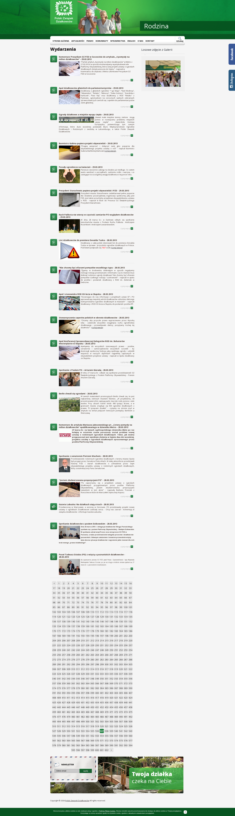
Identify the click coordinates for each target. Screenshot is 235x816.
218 (121, 640)
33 (130, 588)
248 (102, 650)
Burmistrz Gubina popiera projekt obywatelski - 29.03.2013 (88, 143)
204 (54, 640)
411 (68, 697)
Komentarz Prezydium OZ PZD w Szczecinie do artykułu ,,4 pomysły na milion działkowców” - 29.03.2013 (94, 58)
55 (73, 597)
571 (102, 740)
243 (78, 650)
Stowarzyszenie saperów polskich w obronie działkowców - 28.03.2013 (94, 317)
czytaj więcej (126, 80)
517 (87, 726)
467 (92, 712)
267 (111, 654)
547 (68, 735)
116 (121, 611)
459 (54, 712)
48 (121, 592)
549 (78, 735)
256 (59, 654)
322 (130, 669)
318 (111, 669)
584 (83, 745)
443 (59, 707)
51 (54, 597)
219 (126, 640)
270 (126, 654)
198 (107, 635)
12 (111, 583)
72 (73, 602)
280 (92, 659)
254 (130, 650)
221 (54, 645)
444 (64, 707)
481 (78, 716)
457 (126, 707)
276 (73, 659)
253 (126, 650)
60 (97, 597)
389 (126, 688)
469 (102, 712)
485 (97, 716)
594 (130, 745)
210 (83, 640)
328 (78, 673)
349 (97, 678)
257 (64, 654)
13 (116, 583)
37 (68, 592)
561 (54, 740)
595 (73, 750)
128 (97, 616)
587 (97, 745)
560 (130, 735)
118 (130, 611)
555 (107, 735)
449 (87, 707)
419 (107, 697)
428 (68, 702)
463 (73, 712)
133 (121, 616)
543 (130, 731)
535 (92, 731)
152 (130, 621)
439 (121, 702)
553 (97, 735)
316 (102, 669)
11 (106, 583)
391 (54, 692)
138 (64, 621)
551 (87, 735)
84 (130, 602)
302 (116, 664)
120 (59, 616)
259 (73, 654)
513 (68, 726)
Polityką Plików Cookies (107, 811)
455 (116, 707)
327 (73, 673)
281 (97, 659)
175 (78, 631)
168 (126, 626)
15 (125, 583)
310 (73, 669)
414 (83, 697)
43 (97, 592)
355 (126, 678)
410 (64, 697)
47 (116, 592)
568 (87, 740)
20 (68, 588)
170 (54, 631)
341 (59, 678)
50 (130, 592)
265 (102, 654)
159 (83, 626)
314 (92, 669)
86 (59, 607)
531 (73, 731)
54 (68, 597)
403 (111, 692)
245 (87, 650)
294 (78, 664)
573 (111, 740)
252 (121, 650)
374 (54, 688)
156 (68, 626)
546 (64, 735)
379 (78, 688)
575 (121, 740)
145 (97, 621)
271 (130, 654)
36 (63, 592)
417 (97, 697)
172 (64, 631)
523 (116, 726)
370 (116, 683)
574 (116, 740)
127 (92, 616)
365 (92, 683)
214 (102, 640)
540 (116, 731)
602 (107, 750)
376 (64, 688)
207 (68, 640)
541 (121, 731)
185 (126, 631)
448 (83, 707)
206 (64, 640)
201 (121, 635)
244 (83, 650)
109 (87, 611)
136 (54, 621)
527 (54, 731)
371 (121, 683)
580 (64, 745)
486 (102, 716)
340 (54, 678)
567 (83, 740)
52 (59, 597)
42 (92, 592)
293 (73, 664)
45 (106, 592)
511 (59, 726)
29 (111, 588)
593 (126, 745)
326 (68, 673)
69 (59, 602)
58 (87, 597)
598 (87, 750)
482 (83, 716)
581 (68, 745)
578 (54, 745)
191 (73, 635)
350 (102, 678)
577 (130, 740)
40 (82, 592)
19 (63, 588)
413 (78, 697)
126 (87, 616)
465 (83, 712)
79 (106, 602)
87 (63, 607)
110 (92, 611)
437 (111, 702)
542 (126, 731)
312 (83, 669)
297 (92, 664)
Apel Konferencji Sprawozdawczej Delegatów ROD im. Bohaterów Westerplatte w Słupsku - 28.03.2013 (92, 342)
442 (54, 707)
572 (107, 740)
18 (59, 588)
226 (78, 645)
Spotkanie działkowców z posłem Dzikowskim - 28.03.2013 (88, 523)
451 (97, 707)
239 (59, 650)
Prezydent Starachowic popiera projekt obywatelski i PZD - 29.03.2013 (94, 190)
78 (102, 602)
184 (121, 631)
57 (82, 597)
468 (97, 712)
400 (97, 692)
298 (97, 664)
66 (125, 597)
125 (83, 616)
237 (130, 645)
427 (64, 702)
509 (130, 721)
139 (68, 621)
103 (59, 611)
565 (73, 740)
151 (126, 621)
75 (87, 602)
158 (78, 626)
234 (116, 645)
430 (78, 702)
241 (68, 650)
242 (73, 650)
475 (130, 712)
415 (87, 697)
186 (130, 631)
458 (130, 707)
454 (111, 707)
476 (54, 716)
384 (102, 688)
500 (87, 721)
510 (54, 726)
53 (63, 597)
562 (59, 740)
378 (73, 688)
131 (111, 616)
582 (73, 745)
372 (126, 683)
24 (87, 588)
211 (87, 640)
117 (126, 611)
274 (64, 659)
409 (59, 697)
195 (92, 635)
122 (68, 616)
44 (102, 592)
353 (116, 678)
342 (64, 678)
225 (73, 645)
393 (64, 692)
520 (102, 726)
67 (130, 597)
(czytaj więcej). (110, 151)
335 (111, 673)
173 (68, 631)
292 (68, 664)
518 (92, 726)
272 (54, 659)
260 (78, 654)
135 (130, 616)
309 (68, 669)
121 (64, 616)
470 (107, 712)
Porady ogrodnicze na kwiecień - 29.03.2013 (80, 167)
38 (73, 592)
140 (73, 621)
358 (59, 683)
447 (78, 707)
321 (126, 669)
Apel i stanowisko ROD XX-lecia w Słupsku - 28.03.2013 (86, 294)
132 (116, 616)
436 (107, 702)
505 (111, 721)
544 (54, 735)
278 (83, 659)
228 (87, 645)
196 (97, 635)
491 (126, 716)
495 (64, 721)
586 (92, 745)
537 (102, 731)
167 (121, 626)
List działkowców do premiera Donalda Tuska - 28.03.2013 (88, 240)
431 (83, 702)
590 (111, 745)
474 (126, 712)
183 (116, 631)
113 (107, 611)
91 (82, 607)
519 (97, 726)
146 (102, 621)
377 (68, 688)
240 (64, 650)
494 (59, 721)
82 (121, 602)
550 (83, 735)
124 (78, 616)
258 (68, 654)
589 (107, 745)
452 (102, 707)
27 (102, 588)
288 (130, 659)
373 (130, 683)
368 (107, 683)
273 (59, 659)
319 (116, 669)
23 (82, 588)
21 (73, 588)
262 (87, 654)
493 (54, 721)
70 (63, 602)
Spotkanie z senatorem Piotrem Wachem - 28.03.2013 (86, 456)
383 (97, 688)
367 (102, 683)
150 (121, 621)
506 (116, 721)
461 (64, 712)
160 (87, 626)
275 (68, 659)
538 (107, 731)
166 (116, 626)
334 (107, 673)
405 (121, 692)
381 (87, 688)
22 (78, 588)
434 (97, 702)
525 (126, 726)
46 (111, 592)
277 (78, 659)
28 (106, 588)
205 (59, 640)
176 (83, 631)
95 (102, 607)
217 (116, 640)
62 (106, 597)
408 (54, 697)
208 (73, 640)
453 (107, 707)
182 (111, 631)
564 (68, 740)
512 (64, 726)
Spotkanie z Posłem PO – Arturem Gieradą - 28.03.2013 (86, 370)
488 (111, 716)
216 (111, 640)
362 (78, 683)
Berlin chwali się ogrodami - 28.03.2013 (78, 393)
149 (116, 621)
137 (59, 621)
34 (54, 592)
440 (126, 702)
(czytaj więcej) (116, 247)
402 (107, 692)
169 (130, 626)
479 (68, 716)
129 (102, 616)
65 (121, 597)
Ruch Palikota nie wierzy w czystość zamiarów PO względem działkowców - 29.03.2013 (96, 215)
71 (68, 602)
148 (111, 621)
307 (59, 669)
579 (59, 745)
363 (83, 683)
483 (87, 716)
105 (68, 611)
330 (87, 673)
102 (54, 611)
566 (78, 740)
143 (87, 621)
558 (121, 735)
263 (92, 654)
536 (97, 731)
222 (59, 645)
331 (92, 673)
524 (121, 726)
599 (92, 750)
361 (73, 683)
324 (59, 673)
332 (97, 673)
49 (125, 592)
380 (83, 688)
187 (54, 635)
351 (107, 678)
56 (78, 597)
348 (92, 678)
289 (54, 664)
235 (121, 645)
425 (54, 702)
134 (126, 616)
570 (97, 740)
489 (116, 716)
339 (130, 673)
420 (111, 697)
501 (92, 721)
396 (78, 692)
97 (111, 607)
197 (102, 635)
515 (78, 726)
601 (102, 750)
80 (111, 602)
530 (68, 731)
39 (78, 592)
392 (59, 692)
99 (121, 607)
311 (78, 669)
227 (83, 645)
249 (107, 650)
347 (87, 678)
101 (130, 607)
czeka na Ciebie (152, 777)
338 (126, 673)
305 (130, 664)
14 (121, 583)
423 (126, 697)
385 (107, 688)
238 (54, 650)
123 (73, 616)
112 (102, 611)
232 (107, 645)
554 (102, 735)
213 (97, 640)
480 (73, 716)
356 (130, 678)
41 (87, 592)
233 (111, 645)
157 (73, 626)
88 (68, 607)
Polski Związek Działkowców (77, 800)
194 (87, 635)
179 (97, 631)
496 (68, 721)
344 (73, 678)
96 (106, 607)
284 (111, 659)
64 (116, 597)
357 (54, 683)
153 (54, 626)
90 (78, 607)
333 (102, 673)
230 (97, 645)
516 (83, 726)
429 (73, 702)
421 (116, 697)
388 (121, 688)
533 (83, 731)
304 (126, 664)
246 (92, 650)
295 (83, 664)
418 (102, 697)
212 (92, 640)
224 (68, 645)
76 (92, 602)
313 (87, 669)
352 (111, 678)
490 (121, 716)
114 (111, 611)
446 (73, 707)
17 (54, 588)
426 (59, 702)
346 (83, 678)
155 (64, 626)
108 (83, 611)
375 (59, 688)
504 (107, 721)
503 (102, 721)
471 (111, 712)
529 (64, 731)
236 (126, 645)
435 (102, 702)
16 (130, 583)
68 (54, 602)
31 (121, 588)
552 (92, 735)
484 (92, 716)
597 (83, 750)
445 (68, 707)
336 (116, 673)
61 (102, 597)
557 (116, 735)
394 (68, 692)
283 (107, 659)
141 (78, 621)
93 (92, 607)
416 (92, 697)
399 (92, 692)
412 (73, 697)
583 (78, 745)
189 (64, 635)
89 (73, 607)
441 (130, 702)
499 (83, 721)
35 (59, 592)
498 (78, 721)
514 (73, 726)
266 (107, 654)
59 (92, 597)
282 (102, 659)
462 (68, 712)
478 (64, 716)
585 (87, 745)
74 (82, 602)
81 (116, 602)
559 (126, 735)
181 (107, 631)
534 (87, 731)
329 (83, 673)
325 (64, 673)
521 (107, 726)
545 (59, 735)
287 (126, 659)
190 (68, 635)
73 (78, 602)
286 (121, 659)
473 (121, 712)
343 (68, 678)
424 (130, 697)
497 (73, 721)
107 (78, 611)
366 (97, 683)
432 (87, 702)
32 (125, 588)
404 (116, 692)
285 (116, 659)
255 (54, 654)
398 (87, 692)
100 (126, 607)
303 (121, 664)
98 (116, 607)
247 (97, 650)
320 (121, 669)
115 (116, 611)
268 (116, 654)
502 (97, 721)
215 (107, 640)
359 (64, 683)
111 (97, 611)
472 (116, 712)
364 (87, 683)
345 (78, 678)
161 (92, 626)
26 (97, 588)
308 (64, 669)
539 (111, 731)
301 (111, 664)
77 (97, 602)
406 (126, 692)
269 (121, 654)
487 (107, 716)
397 (83, 692)
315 (97, 669)
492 (130, 716)
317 (107, 669)
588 (102, 745)
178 (92, 631)
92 (87, 607)
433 (92, 702)
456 (121, 707)
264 (97, 654)
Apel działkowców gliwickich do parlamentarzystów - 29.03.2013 (91, 88)
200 (116, 635)
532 (78, 731)
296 (87, 664)
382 (92, 688)
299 (102, 664)
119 (54, 616)
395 (73, 692)
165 (111, 626)
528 (59, 731)
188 (59, 635)
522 (111, 726)
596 (78, 750)
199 (111, 635)
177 (87, 631)
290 (59, 664)
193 (83, 635)
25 (92, 588)
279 (87, 659)
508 (126, 721)
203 (130, 635)
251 (116, 650)
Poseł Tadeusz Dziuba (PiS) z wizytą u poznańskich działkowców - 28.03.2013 (92, 555)
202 (126, 635)
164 (107, 626)
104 (64, 611)
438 (116, 702)
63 (111, 597)
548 (73, 735)
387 (116, 688)
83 (125, 602)
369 (111, 683)
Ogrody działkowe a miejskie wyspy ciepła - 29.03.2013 (86, 114)
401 (102, 692)
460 (59, 712)
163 (102, 626)
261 (83, 654)
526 (130, 726)
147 (107, 621)
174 (73, 631)
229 (92, 645)
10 (102, 583)
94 (97, 607)
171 (59, 631)
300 (107, 664)
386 (111, 688)
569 (92, 740)
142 (83, 621)
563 (64, 740)
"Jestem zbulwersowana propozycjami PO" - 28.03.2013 (86, 480)
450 (92, 707)
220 (130, 640)
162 (97, 626)
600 (97, 750)
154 (59, 626)
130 (107, 616)
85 (54, 607)
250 (111, 650)
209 (78, 640)
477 (59, 716)
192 (78, 635)
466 (87, 712)
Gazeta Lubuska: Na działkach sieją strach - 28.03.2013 (86, 504)
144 (92, 621)
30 (116, 588)
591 (116, 745)
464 (78, 712)
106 (73, 611)
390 (130, 688)
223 (64, 645)
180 (102, 631)
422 (121, 697)
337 (121, 673)
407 (130, 692)
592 (121, 745)
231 (102, 645)
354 (121, 678)
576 (126, 740)
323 (54, 673)
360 (68, 683)
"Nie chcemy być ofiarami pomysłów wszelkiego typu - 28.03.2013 (92, 267)
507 (121, 721)
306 (54, 669)
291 (64, 664)
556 (111, 735)
